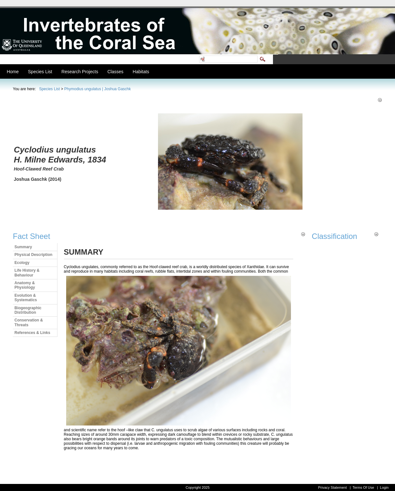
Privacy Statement (332, 487)
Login (384, 487)
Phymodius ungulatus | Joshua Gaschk (97, 89)
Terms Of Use (363, 487)
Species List (49, 89)
